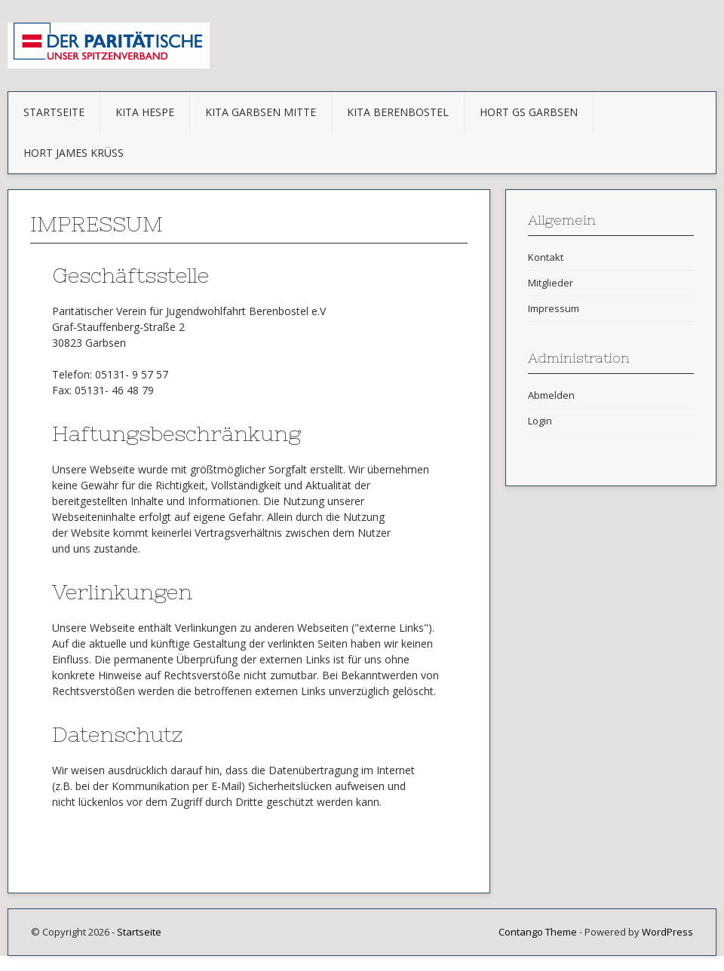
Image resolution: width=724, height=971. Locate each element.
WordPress (667, 932)
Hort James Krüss (73, 152)
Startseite (53, 112)
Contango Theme (538, 932)
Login (540, 420)
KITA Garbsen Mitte (260, 112)
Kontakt (545, 257)
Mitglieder (550, 282)
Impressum (553, 308)
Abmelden (551, 395)
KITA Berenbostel (398, 112)
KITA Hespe (144, 112)
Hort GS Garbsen (529, 112)
